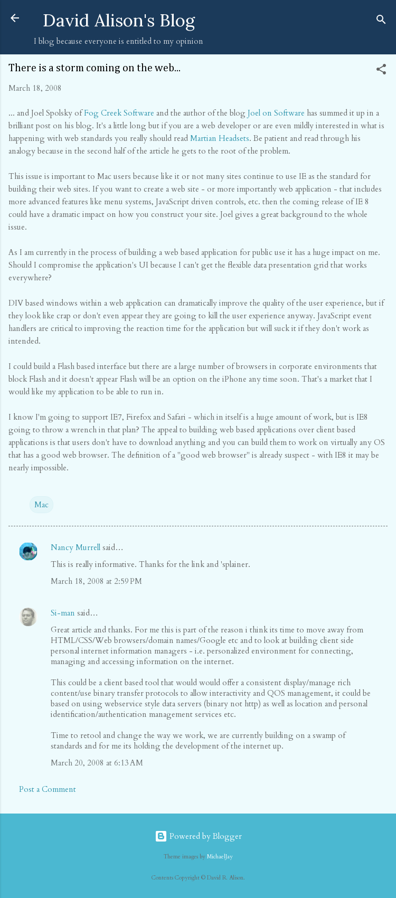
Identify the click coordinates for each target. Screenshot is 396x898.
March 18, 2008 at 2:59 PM (96, 581)
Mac (41, 504)
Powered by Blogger (198, 836)
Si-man (63, 613)
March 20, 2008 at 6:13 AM (97, 763)
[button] (381, 71)
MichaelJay (220, 857)
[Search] (381, 21)
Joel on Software (276, 113)
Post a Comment (47, 789)
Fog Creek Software (119, 113)
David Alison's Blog (119, 20)
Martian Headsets (219, 138)
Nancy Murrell (75, 547)
